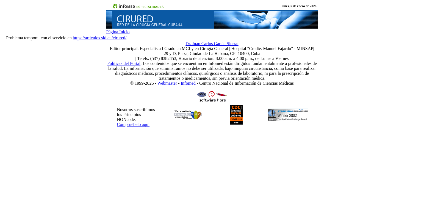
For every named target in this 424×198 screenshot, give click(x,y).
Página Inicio (118, 31)
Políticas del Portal (123, 63)
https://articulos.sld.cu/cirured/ (100, 37)
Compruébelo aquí (133, 124)
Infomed (188, 83)
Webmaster (167, 83)
